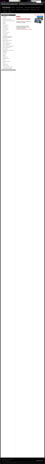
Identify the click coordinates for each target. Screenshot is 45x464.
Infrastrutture (5, 38)
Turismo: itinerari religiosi (7, 68)
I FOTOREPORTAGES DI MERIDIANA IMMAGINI (7, 37)
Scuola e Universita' (6, 61)
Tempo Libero (5, 64)
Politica (4, 54)
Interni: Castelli (5, 41)
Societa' (4, 62)
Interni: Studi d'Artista (7, 47)
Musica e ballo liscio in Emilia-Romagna (8, 51)
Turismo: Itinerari (6, 65)
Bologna (4, 23)
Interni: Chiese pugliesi (7, 43)
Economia (4, 30)
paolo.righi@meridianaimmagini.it (25, 29)
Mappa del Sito (40, 460)
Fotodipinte (5, 35)
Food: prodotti (5, 33)
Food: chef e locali (6, 32)
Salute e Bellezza (6, 58)
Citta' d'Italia (5, 26)
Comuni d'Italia (5, 29)
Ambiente (4, 17)
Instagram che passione (7, 40)
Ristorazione (5, 57)
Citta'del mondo (6, 27)
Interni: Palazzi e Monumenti (8, 46)
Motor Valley (5, 48)
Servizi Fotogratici (6, 15)
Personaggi (5, 52)
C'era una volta (5, 25)
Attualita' (4, 22)
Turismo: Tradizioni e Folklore (8, 70)
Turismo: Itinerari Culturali (7, 67)
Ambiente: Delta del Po (7, 19)
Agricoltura (5, 16)
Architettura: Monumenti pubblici (9, 20)
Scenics (4, 59)
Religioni (4, 55)
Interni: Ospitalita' (6, 44)
